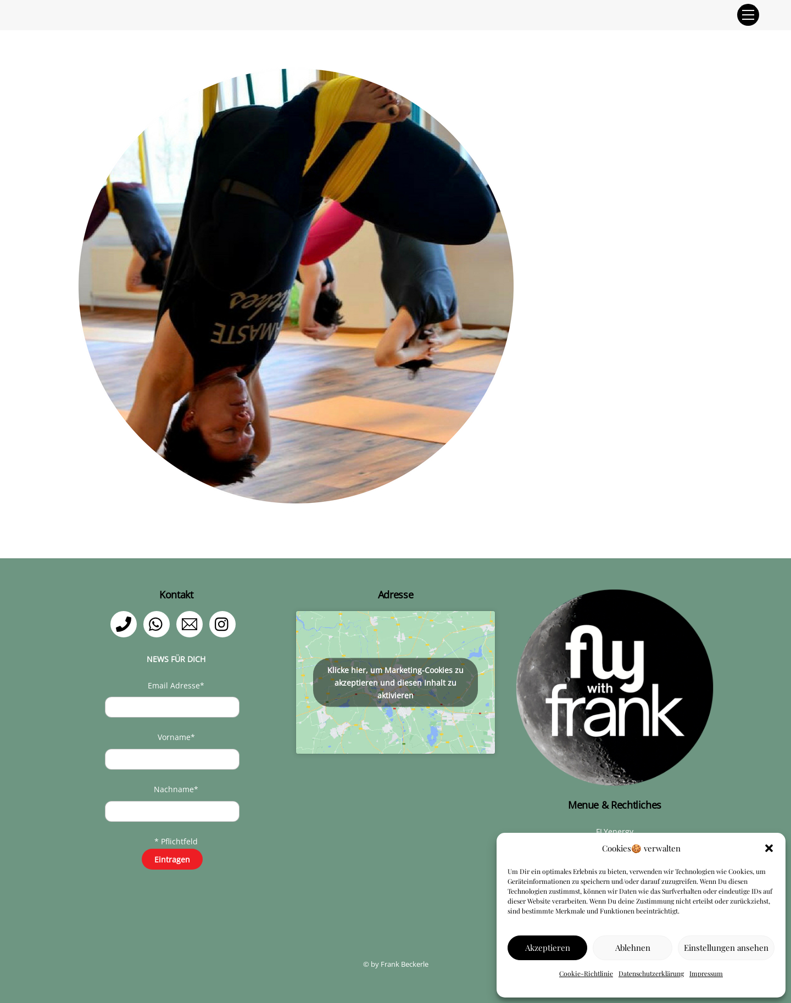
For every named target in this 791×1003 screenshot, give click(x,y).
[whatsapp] (158, 623)
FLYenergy (614, 831)
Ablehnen (632, 947)
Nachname (176, 789)
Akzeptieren (547, 947)
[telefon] (125, 623)
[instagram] (224, 623)
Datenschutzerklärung (651, 973)
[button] (769, 848)
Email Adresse (176, 685)
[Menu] (748, 15)
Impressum (706, 973)
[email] (191, 623)
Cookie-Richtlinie (586, 973)
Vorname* (176, 737)
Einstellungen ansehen (726, 947)
